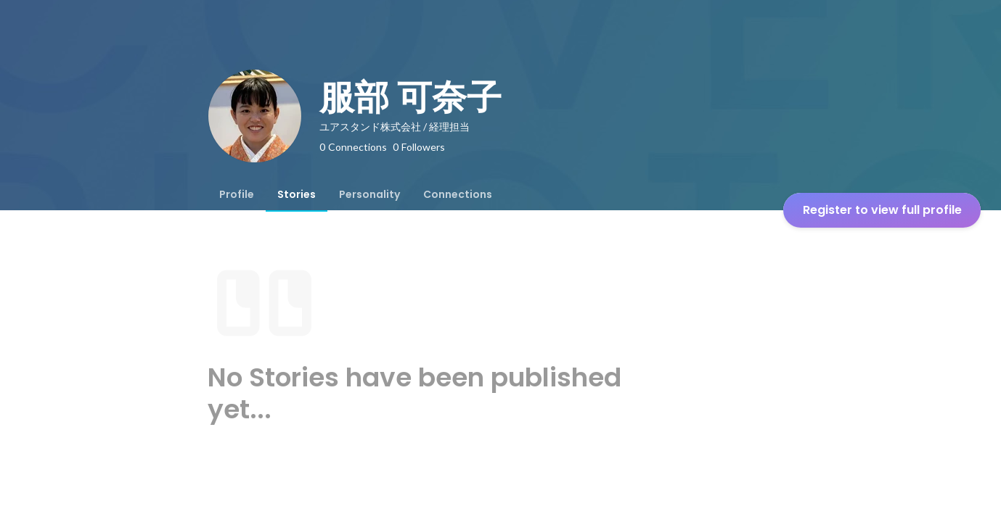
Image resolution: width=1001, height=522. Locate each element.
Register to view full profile (882, 210)
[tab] (237, 194)
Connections (457, 194)
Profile (236, 194)
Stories (296, 194)
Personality (369, 194)
